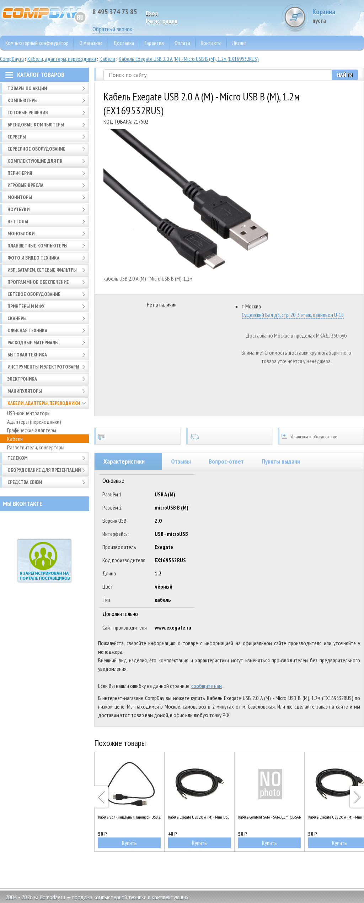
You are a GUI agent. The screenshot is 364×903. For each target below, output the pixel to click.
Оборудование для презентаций (44, 470)
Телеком (17, 458)
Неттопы (17, 221)
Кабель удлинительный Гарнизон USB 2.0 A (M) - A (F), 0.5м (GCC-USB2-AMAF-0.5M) (129, 817)
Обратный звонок (112, 29)
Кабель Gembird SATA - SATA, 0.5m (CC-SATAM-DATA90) (269, 817)
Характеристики (124, 461)
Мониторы (19, 197)
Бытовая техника (27, 354)
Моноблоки (20, 233)
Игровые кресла (25, 185)
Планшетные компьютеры (37, 245)
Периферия (19, 173)
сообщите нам (206, 685)
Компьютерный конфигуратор (37, 42)
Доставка (123, 42)
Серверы (16, 137)
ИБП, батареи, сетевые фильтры (42, 270)
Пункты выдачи (281, 461)
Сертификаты (137, 436)
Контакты (211, 42)
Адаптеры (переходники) (34, 421)
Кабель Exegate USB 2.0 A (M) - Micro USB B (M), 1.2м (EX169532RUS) (189, 58)
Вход (152, 13)
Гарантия (154, 42)
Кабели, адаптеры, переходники (61, 58)
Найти (345, 74)
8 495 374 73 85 (114, 11)
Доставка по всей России (229, 436)
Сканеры (17, 318)
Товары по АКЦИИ (27, 88)
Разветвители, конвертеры (35, 447)
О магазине (91, 42)
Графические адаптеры (31, 430)
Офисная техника (27, 330)
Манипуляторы (24, 391)
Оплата (182, 42)
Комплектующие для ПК (35, 161)
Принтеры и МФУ (25, 306)
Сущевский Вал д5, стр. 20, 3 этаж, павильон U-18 (293, 314)
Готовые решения (27, 112)
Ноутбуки (18, 209)
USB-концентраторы (28, 413)
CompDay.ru (12, 58)
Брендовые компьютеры (35, 124)
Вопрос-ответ (226, 461)
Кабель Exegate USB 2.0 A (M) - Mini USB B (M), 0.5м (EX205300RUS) (199, 817)
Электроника (22, 379)
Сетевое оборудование (33, 294)
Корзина (337, 16)
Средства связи (24, 482)
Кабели (107, 58)
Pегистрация (161, 21)
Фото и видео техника (33, 258)
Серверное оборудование (36, 149)
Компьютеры (22, 100)
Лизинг (239, 42)
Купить (129, 842)
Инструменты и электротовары (43, 367)
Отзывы (181, 461)
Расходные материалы (33, 342)
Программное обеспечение (38, 282)
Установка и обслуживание (321, 436)
